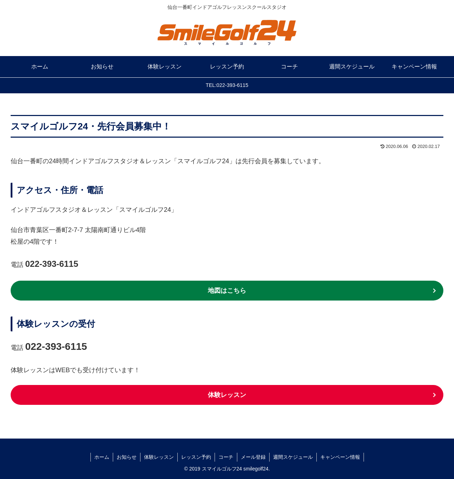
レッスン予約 (196, 457)
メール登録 (253, 457)
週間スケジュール (293, 457)
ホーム (101, 457)
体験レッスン (227, 394)
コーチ (225, 457)
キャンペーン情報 (340, 457)
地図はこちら (227, 290)
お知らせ (127, 457)
